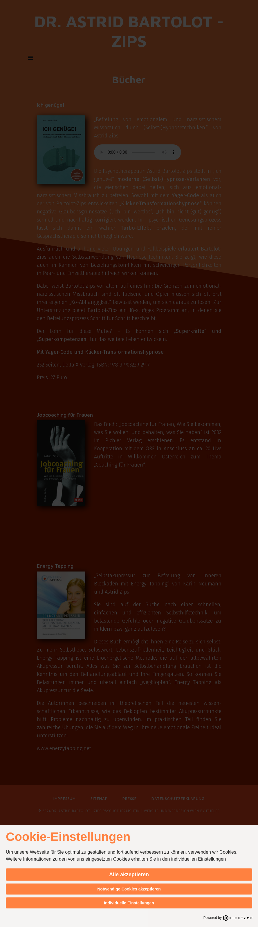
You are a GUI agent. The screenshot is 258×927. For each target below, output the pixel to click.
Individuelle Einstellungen (129, 903)
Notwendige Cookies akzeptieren (129, 889)
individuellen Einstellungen (198, 859)
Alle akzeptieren (129, 874)
